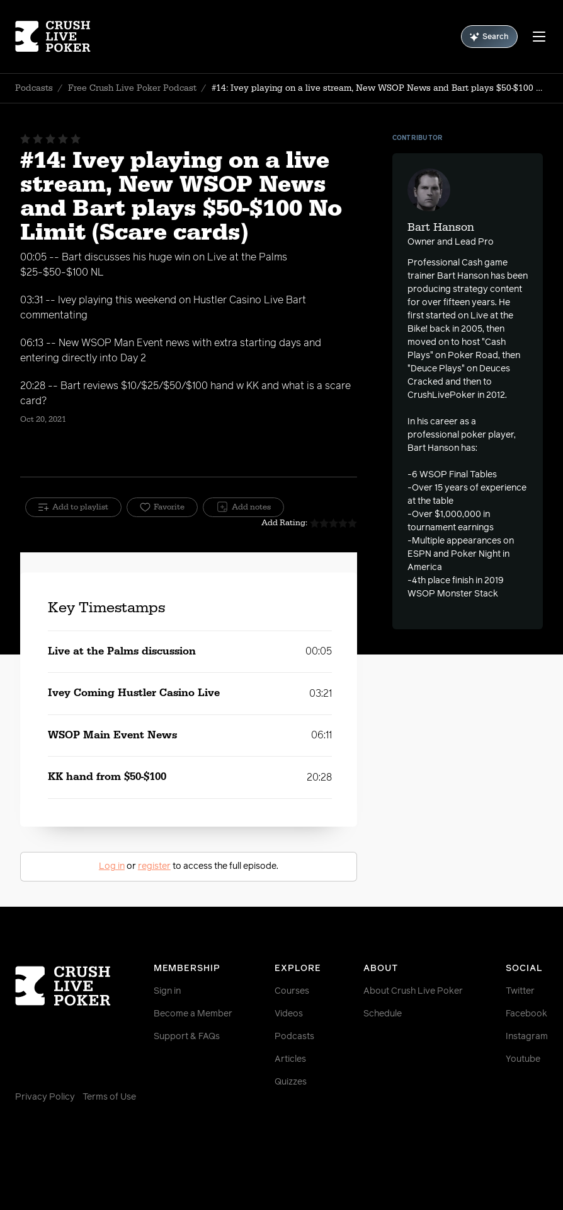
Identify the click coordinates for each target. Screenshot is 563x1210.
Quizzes (291, 1082)
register (154, 866)
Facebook (526, 1013)
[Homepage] (59, 36)
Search (489, 37)
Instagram (527, 1036)
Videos (289, 1013)
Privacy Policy (45, 1097)
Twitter (520, 991)
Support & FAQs (187, 1036)
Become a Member (193, 1013)
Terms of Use (109, 1097)
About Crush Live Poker (413, 991)
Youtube (523, 1059)
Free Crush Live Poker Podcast (132, 88)
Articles (290, 1059)
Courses (292, 991)
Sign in (167, 991)
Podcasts (34, 88)
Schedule (382, 1013)
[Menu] (539, 36)
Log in (112, 866)
